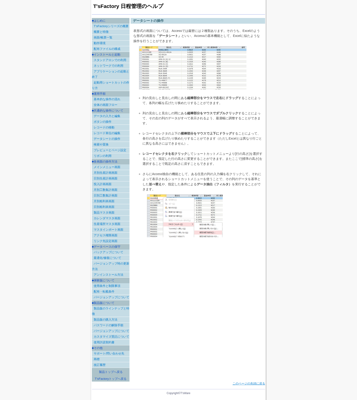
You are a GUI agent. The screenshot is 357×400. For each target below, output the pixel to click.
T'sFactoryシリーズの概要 (111, 26)
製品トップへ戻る (111, 372)
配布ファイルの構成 (107, 49)
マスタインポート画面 (108, 229)
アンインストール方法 (108, 274)
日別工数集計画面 (105, 195)
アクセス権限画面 (105, 235)
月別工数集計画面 (105, 189)
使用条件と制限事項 (107, 286)
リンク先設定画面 (105, 241)
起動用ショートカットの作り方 (110, 85)
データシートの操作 (107, 138)
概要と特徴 (101, 31)
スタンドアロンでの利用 (110, 60)
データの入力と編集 (107, 116)
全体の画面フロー (105, 105)
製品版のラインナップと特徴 (110, 311)
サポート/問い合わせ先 (109, 353)
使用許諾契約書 (104, 342)
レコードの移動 (104, 127)
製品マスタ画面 (104, 212)
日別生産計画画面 (105, 178)
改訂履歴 (100, 365)
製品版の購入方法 (105, 319)
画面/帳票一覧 (103, 37)
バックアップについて (108, 252)
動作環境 (100, 43)
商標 (97, 359)
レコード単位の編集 (107, 133)
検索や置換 (101, 144)
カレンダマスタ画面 (107, 218)
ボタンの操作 (102, 121)
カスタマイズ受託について (111, 336)
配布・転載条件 (104, 291)
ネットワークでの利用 (108, 65)
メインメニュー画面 (107, 167)
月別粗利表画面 (104, 201)
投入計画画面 (102, 184)
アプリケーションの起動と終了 (110, 74)
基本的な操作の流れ (107, 99)
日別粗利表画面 (104, 207)
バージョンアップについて (111, 297)
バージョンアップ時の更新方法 (110, 266)
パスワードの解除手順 (108, 325)
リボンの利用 (102, 156)
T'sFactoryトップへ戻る (111, 378)
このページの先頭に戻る (249, 383)
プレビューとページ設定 (110, 150)
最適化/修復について (107, 258)
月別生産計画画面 (105, 172)
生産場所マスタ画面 (107, 224)
